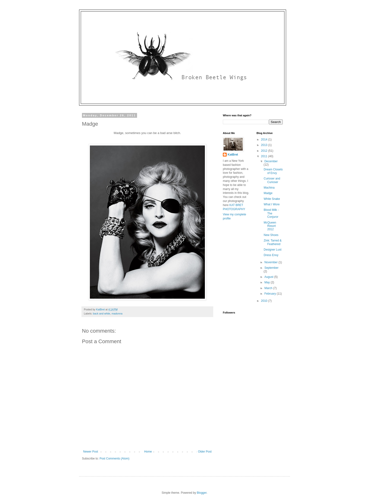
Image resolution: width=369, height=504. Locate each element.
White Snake (272, 199)
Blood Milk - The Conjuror (271, 213)
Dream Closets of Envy (273, 171)
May (267, 282)
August (269, 277)
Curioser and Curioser (272, 180)
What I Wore (271, 204)
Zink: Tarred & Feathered (272, 242)
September (271, 267)
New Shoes (271, 235)
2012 (264, 150)
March (268, 288)
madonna (117, 313)
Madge (268, 193)
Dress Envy (271, 255)
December (270, 161)
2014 (264, 139)
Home (148, 451)
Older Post (205, 451)
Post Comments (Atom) (114, 458)
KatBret (233, 154)
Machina (269, 187)
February (270, 293)
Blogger (202, 492)
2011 (264, 156)
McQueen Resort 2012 (270, 226)
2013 (264, 145)
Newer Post (90, 451)
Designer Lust (272, 249)
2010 (264, 300)
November (271, 262)
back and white (101, 313)
